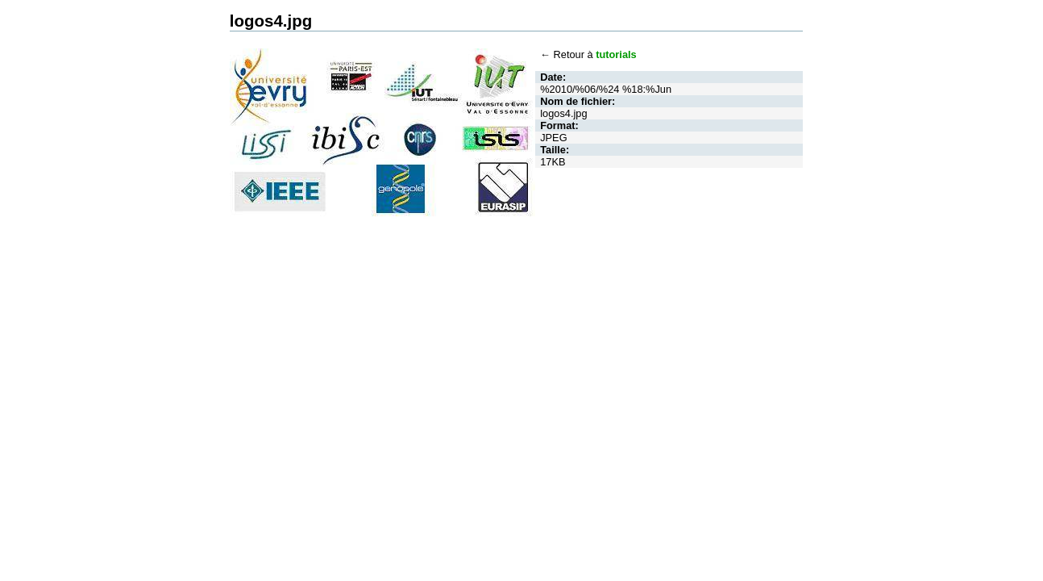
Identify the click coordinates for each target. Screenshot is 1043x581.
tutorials (616, 54)
